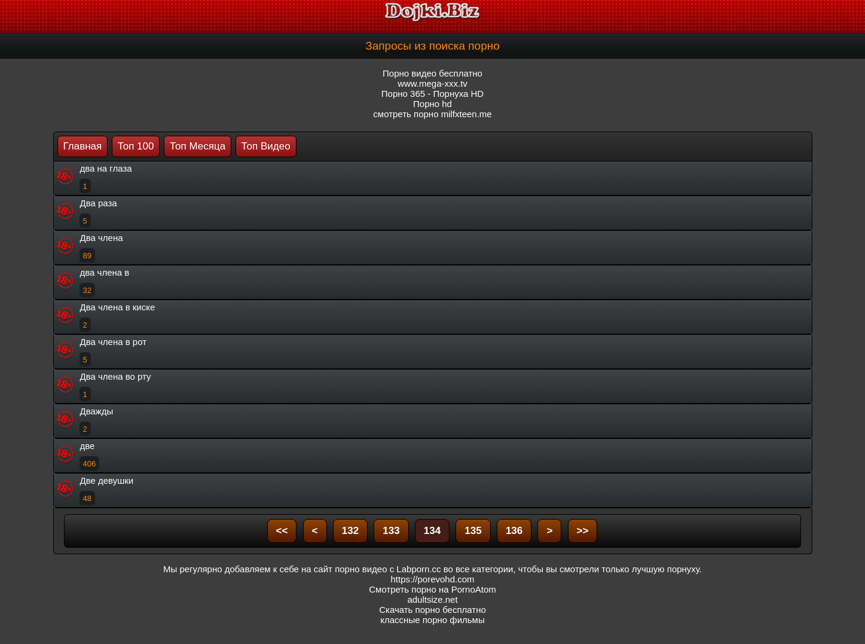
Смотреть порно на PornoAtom (432, 589)
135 (472, 530)
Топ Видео (266, 146)
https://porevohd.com (432, 579)
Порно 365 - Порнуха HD (432, 93)
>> (583, 530)
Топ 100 (136, 146)
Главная (82, 146)
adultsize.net (432, 599)
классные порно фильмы (432, 620)
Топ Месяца (197, 146)
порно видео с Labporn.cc (388, 569)
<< (282, 530)
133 (391, 530)
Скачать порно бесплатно (432, 610)
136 (514, 530)
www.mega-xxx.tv (432, 83)
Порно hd (432, 104)
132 (350, 530)
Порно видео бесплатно (432, 73)
